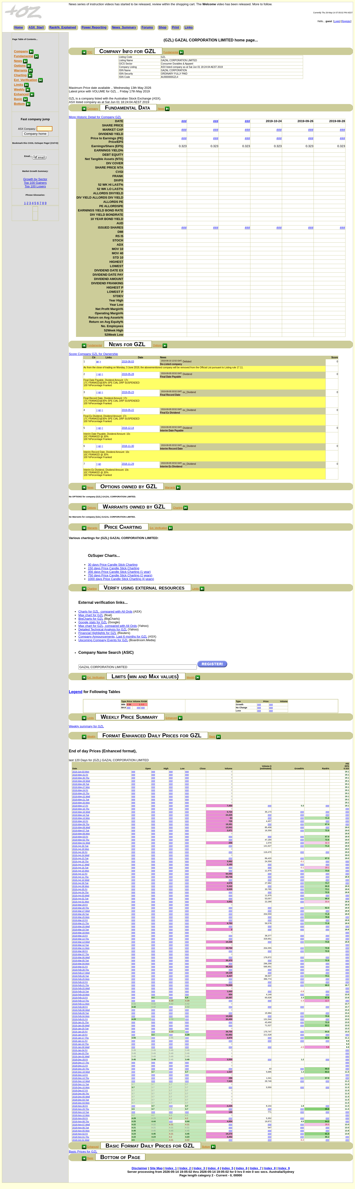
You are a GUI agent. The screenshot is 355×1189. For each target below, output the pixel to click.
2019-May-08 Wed (81, 827)
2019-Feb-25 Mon (81, 979)
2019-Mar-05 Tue (80, 960)
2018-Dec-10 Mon (81, 1087)
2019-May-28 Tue (80, 784)
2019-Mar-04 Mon (81, 963)
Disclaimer (139, 1168)
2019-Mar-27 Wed (81, 911)
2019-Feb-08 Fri (80, 1007)
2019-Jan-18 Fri (80, 1035)
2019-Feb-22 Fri (80, 982)
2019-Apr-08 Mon (80, 886)
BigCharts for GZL (90, 618)
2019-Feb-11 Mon (81, 1004)
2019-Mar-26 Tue (80, 914)
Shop (163, 27)
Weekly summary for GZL (86, 726)
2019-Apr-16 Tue (80, 867)
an (97, 361)
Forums (147, 27)
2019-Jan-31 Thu (80, 1022)
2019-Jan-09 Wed (80, 1047)
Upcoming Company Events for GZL (103, 640)
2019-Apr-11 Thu (80, 877)
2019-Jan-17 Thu (80, 1038)
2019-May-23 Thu (80, 793)
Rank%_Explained (62, 27)
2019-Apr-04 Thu (80, 892)
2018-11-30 (128, 446)
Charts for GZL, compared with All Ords (105, 611)
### (184, 121)
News (18, 61)
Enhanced (21, 94)
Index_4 (213, 1168)
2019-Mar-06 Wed (81, 957)
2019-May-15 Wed (81, 812)
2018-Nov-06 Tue (80, 1127)
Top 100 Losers (35, 186)
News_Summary (124, 27)
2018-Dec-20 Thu (80, 1069)
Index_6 (241, 1168)
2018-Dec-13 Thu (80, 1078)
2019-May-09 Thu (80, 824)
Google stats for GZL (92, 622)
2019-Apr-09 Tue (80, 883)
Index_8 (270, 1168)
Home (18, 27)
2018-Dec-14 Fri (80, 1075)
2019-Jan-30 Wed (80, 1025)
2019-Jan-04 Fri (80, 1050)
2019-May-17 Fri (80, 805)
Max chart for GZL (90, 615)
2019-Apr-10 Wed (80, 880)
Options (20, 65)
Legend (75, 692)
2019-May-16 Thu (80, 809)
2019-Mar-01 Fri (80, 966)
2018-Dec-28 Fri (80, 1059)
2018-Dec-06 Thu (80, 1093)
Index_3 (199, 1168)
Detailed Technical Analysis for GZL (102, 629)
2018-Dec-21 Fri (80, 1065)
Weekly (19, 89)
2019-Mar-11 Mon (81, 948)
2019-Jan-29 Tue (80, 1028)
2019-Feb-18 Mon (81, 994)
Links (189, 27)
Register (346, 21)
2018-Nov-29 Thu (80, 1109)
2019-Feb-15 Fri (80, 997)
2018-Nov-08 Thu (80, 1121)
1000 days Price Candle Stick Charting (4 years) (121, 579)
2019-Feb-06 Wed (81, 1010)
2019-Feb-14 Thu (80, 1000)
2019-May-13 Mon (81, 818)
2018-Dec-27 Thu (80, 1062)
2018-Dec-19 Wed (81, 1072)
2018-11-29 (128, 464)
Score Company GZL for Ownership (93, 354)
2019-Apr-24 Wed (80, 855)
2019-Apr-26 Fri (79, 852)
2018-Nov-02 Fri (80, 1134)
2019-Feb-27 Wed (81, 973)
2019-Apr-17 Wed (80, 864)
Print (175, 27)
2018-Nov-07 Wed (81, 1124)
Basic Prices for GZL (83, 1151)
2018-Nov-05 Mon (81, 1130)
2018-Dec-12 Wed (81, 1081)
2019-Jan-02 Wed (80, 1056)
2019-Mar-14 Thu (80, 939)
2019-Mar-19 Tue (80, 929)
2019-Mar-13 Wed (81, 942)
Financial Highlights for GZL (97, 633)
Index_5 (227, 1168)
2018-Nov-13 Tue (80, 1112)
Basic (18, 99)
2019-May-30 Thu (80, 778)
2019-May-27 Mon (81, 787)
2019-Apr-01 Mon (80, 901)
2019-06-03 (128, 361)
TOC (89, 52)
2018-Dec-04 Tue (80, 1100)
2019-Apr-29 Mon (80, 849)
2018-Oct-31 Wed (80, 1140)
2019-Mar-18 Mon (81, 932)
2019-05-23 (128, 392)
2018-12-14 (128, 428)
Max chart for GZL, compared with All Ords (107, 626)
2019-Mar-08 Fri (80, 951)
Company (21, 51)
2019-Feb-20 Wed (81, 988)
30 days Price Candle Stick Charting (112, 564)
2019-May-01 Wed (81, 843)
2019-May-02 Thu (80, 840)
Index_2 (185, 1168)
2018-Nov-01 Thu (80, 1137)
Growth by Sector (35, 179)
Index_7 (255, 1168)
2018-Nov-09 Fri (80, 1118)
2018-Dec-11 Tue (80, 1084)
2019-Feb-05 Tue (80, 1013)
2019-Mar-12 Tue (80, 945)
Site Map (156, 1168)
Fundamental (23, 56)
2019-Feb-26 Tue (80, 976)
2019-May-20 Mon (81, 802)
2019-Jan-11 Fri (80, 1041)
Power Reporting (94, 27)
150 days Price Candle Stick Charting (113, 568)
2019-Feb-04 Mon (81, 1016)
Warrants (20, 70)
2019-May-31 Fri (80, 775)
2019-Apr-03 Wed (80, 895)
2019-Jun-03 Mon (80, 771)
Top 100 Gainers (35, 183)
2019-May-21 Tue (80, 799)
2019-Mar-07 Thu (80, 954)
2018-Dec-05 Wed (81, 1096)
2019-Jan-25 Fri (80, 1031)
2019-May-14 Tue (80, 815)
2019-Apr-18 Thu (80, 861)
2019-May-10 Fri (80, 821)
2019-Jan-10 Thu (80, 1044)
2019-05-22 (128, 410)
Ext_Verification (25, 80)
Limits (18, 84)
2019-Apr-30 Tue (80, 846)
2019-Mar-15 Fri (80, 935)
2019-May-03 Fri (80, 836)
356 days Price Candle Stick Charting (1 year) (119, 572)
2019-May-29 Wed (81, 781)
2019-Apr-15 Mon (80, 870)
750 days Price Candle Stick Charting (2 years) (120, 575)
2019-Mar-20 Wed (81, 926)
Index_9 (284, 1168)
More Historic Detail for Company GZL (95, 117)
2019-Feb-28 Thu (80, 970)
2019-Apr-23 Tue (80, 858)
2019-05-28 (128, 374)
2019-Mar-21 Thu (80, 923)
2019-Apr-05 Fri (79, 889)
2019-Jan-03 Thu (80, 1053)
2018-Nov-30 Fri (80, 1106)
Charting (20, 75)
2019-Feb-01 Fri (80, 1019)
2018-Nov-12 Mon (81, 1115)
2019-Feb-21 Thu (80, 985)
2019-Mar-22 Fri (80, 920)
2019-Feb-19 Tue (80, 991)
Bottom (19, 103)
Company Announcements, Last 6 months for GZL (112, 636)
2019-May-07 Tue (80, 830)
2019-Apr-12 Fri (79, 874)
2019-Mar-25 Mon (81, 917)
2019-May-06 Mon (81, 833)
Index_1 (171, 1168)
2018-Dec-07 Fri (80, 1090)
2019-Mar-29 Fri (80, 905)
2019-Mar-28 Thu (80, 908)
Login (337, 21)
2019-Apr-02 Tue (80, 898)
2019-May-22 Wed (81, 796)
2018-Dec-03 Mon (81, 1103)
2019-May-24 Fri (80, 790)
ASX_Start (36, 27)
